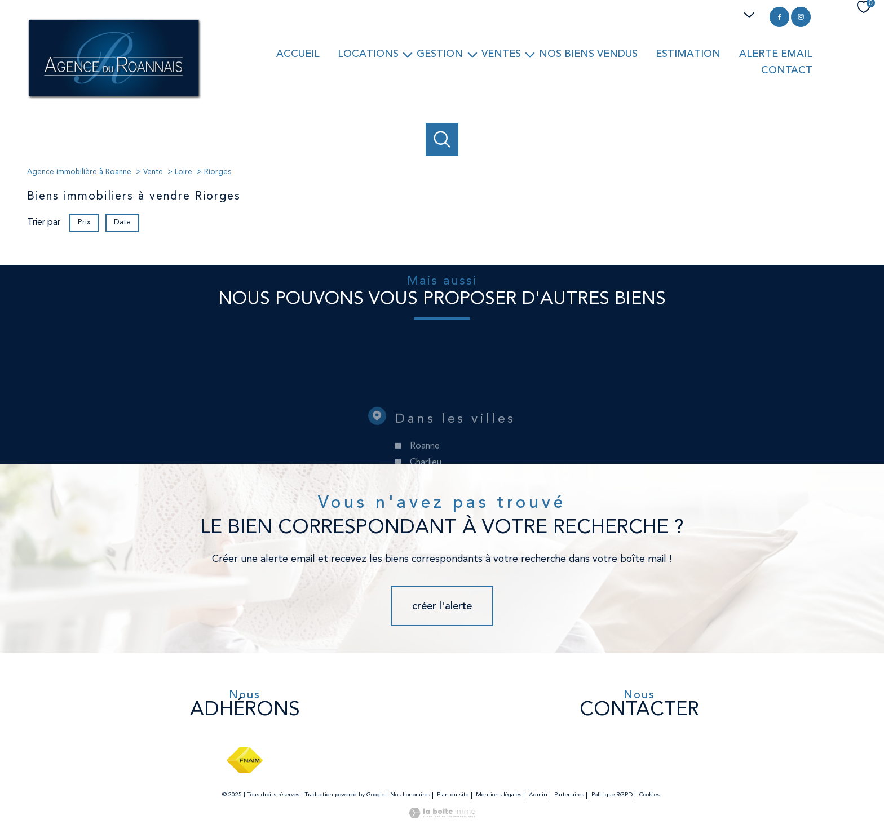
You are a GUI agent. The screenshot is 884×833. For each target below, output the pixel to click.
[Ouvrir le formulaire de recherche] (442, 139)
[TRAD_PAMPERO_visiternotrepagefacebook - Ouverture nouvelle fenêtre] (779, 16)
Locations (368, 53)
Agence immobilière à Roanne (79, 172)
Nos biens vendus (588, 53)
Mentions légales (498, 795)
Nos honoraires (410, 795)
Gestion (440, 53)
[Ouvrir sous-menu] (408, 54)
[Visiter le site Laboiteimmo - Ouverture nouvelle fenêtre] (442, 816)
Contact (786, 70)
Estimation (688, 53)
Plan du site (452, 795)
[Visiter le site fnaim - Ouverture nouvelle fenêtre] (244, 760)
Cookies (649, 795)
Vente (153, 172)
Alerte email (775, 53)
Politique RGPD (612, 795)
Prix (84, 222)
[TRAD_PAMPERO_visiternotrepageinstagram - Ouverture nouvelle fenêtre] (801, 16)
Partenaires (569, 795)
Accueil (298, 53)
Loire (183, 172)
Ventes (501, 53)
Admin (538, 795)
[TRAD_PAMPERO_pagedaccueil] (114, 97)
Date (122, 222)
